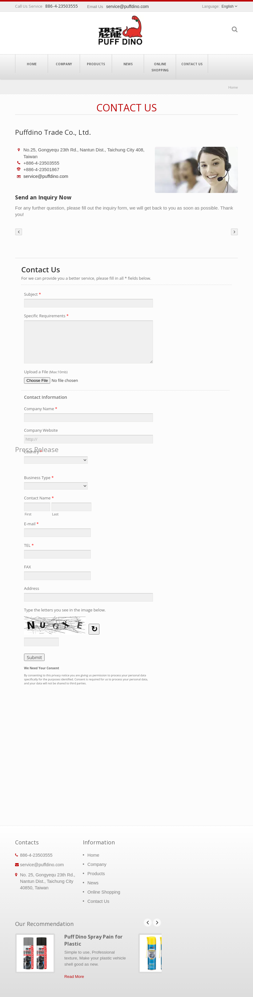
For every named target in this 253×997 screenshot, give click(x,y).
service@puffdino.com (45, 176)
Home (31, 63)
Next (157, 922)
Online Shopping (160, 66)
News (128, 63)
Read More (74, 976)
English (228, 6)
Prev (147, 922)
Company (64, 63)
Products (96, 63)
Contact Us (192, 63)
